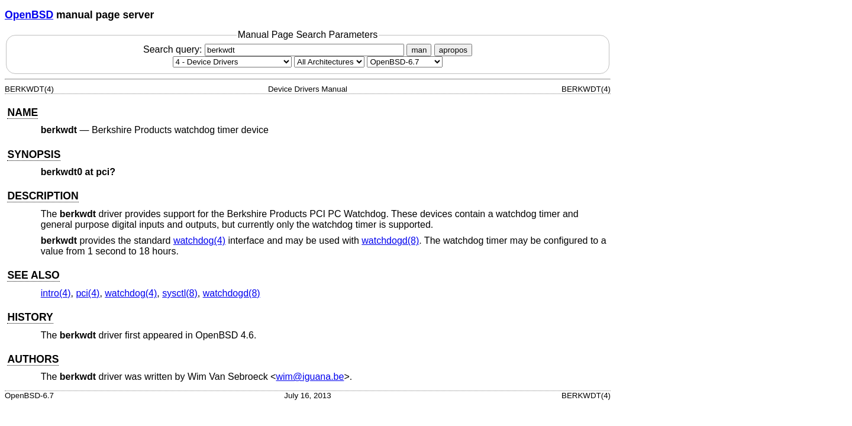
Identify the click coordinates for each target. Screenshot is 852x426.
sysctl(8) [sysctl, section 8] (180, 293)
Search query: (275, 49)
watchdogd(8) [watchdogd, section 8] (390, 240)
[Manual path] (405, 61)
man (419, 50)
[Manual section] (232, 61)
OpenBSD (29, 15)
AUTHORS (33, 359)
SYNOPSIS (33, 154)
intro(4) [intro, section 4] (56, 293)
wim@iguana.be (310, 377)
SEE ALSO (33, 275)
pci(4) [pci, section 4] (87, 293)
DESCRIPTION (42, 196)
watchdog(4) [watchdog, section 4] (199, 240)
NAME (22, 112)
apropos (453, 50)
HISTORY (30, 317)
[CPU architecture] (329, 61)
